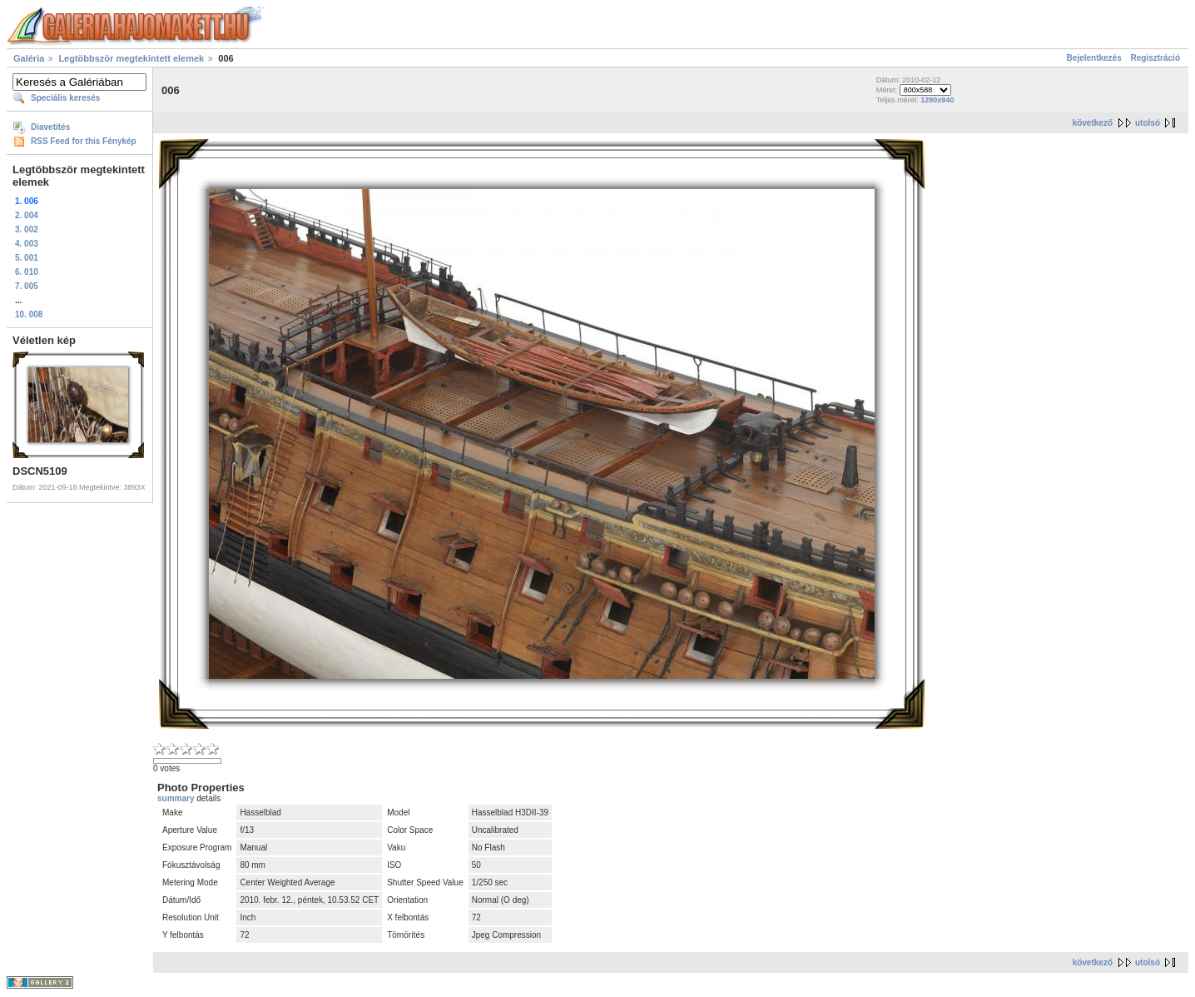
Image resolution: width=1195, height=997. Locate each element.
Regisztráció (1155, 57)
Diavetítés (50, 127)
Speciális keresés (65, 97)
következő (1093, 122)
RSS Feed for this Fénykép (83, 141)
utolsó (1147, 122)
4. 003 (26, 243)
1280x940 (937, 100)
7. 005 (26, 286)
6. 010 (26, 272)
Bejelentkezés (1094, 57)
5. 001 (26, 257)
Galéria (28, 58)
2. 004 (26, 215)
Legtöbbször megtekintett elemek (131, 58)
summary (176, 798)
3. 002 (26, 229)
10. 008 (28, 314)
